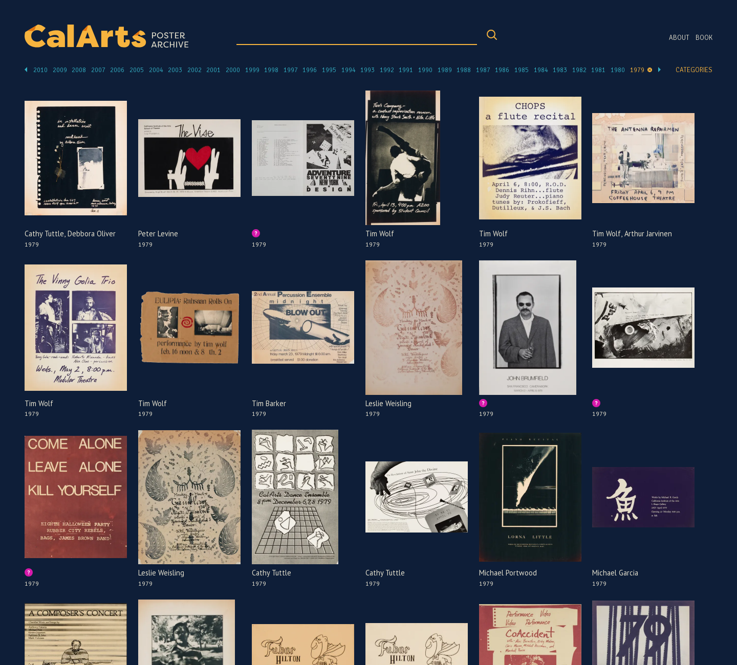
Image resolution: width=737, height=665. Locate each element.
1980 (618, 70)
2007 (98, 70)
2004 (156, 70)
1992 (387, 70)
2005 (136, 70)
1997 (291, 70)
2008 (79, 70)
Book (704, 38)
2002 (194, 70)
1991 (406, 70)
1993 (367, 70)
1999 (252, 70)
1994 (348, 70)
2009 (60, 70)
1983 (560, 70)
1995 (329, 70)
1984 (541, 70)
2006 (117, 70)
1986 (502, 70)
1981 (598, 70)
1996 (309, 70)
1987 (483, 70)
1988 (464, 70)
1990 (425, 70)
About (679, 38)
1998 (271, 70)
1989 (445, 70)
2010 (40, 70)
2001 (213, 70)
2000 (233, 70)
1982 (579, 70)
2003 (175, 70)
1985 (521, 70)
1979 (637, 70)
